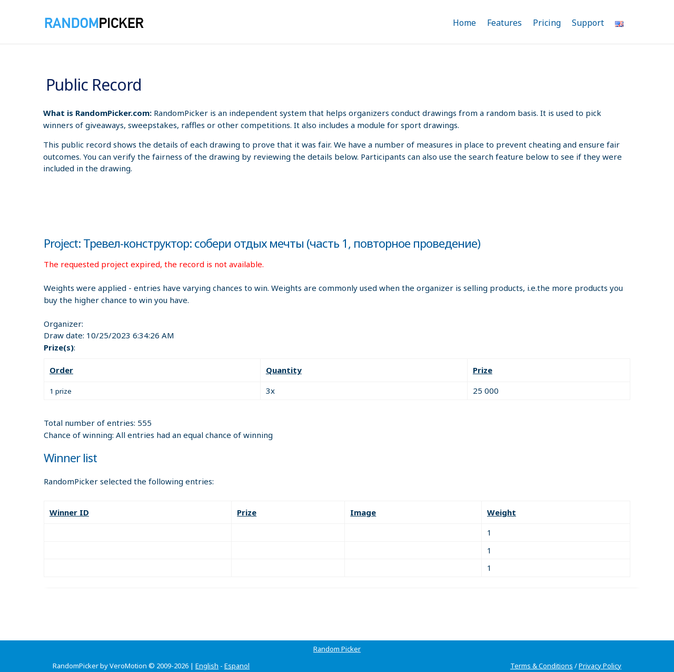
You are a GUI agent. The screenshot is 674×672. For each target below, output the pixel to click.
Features (504, 22)
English (207, 665)
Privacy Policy (600, 665)
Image (363, 512)
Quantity (284, 370)
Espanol (237, 665)
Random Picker (337, 649)
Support (588, 22)
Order (61, 370)
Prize (482, 370)
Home (464, 22)
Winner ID (69, 512)
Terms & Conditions (541, 665)
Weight (501, 512)
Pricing (547, 22)
